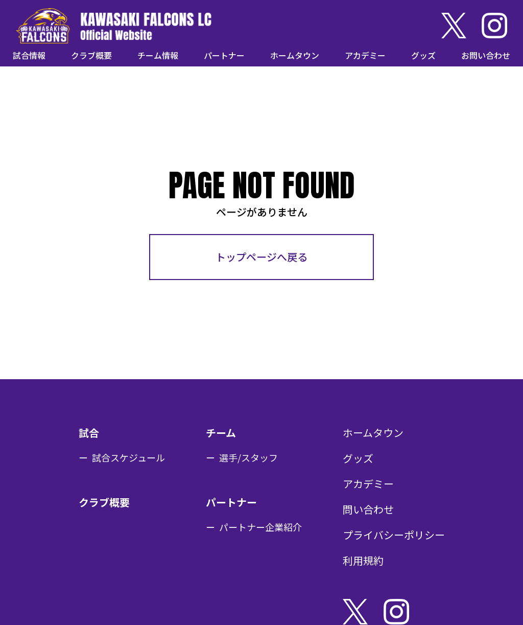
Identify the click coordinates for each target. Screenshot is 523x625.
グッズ (423, 55)
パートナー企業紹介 (260, 527)
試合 (89, 432)
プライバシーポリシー (394, 534)
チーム (221, 432)
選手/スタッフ (248, 457)
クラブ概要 (91, 55)
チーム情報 (157, 55)
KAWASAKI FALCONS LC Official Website (113, 25)
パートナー (224, 55)
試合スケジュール (128, 457)
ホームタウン (294, 55)
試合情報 (29, 55)
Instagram (494, 25)
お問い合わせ (485, 55)
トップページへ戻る (261, 256)
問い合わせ (368, 509)
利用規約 (363, 560)
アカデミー (365, 55)
